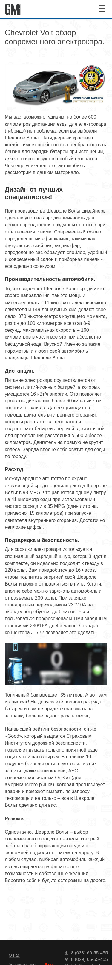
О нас (14, 955)
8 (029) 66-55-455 (89, 959)
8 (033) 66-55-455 (89, 952)
